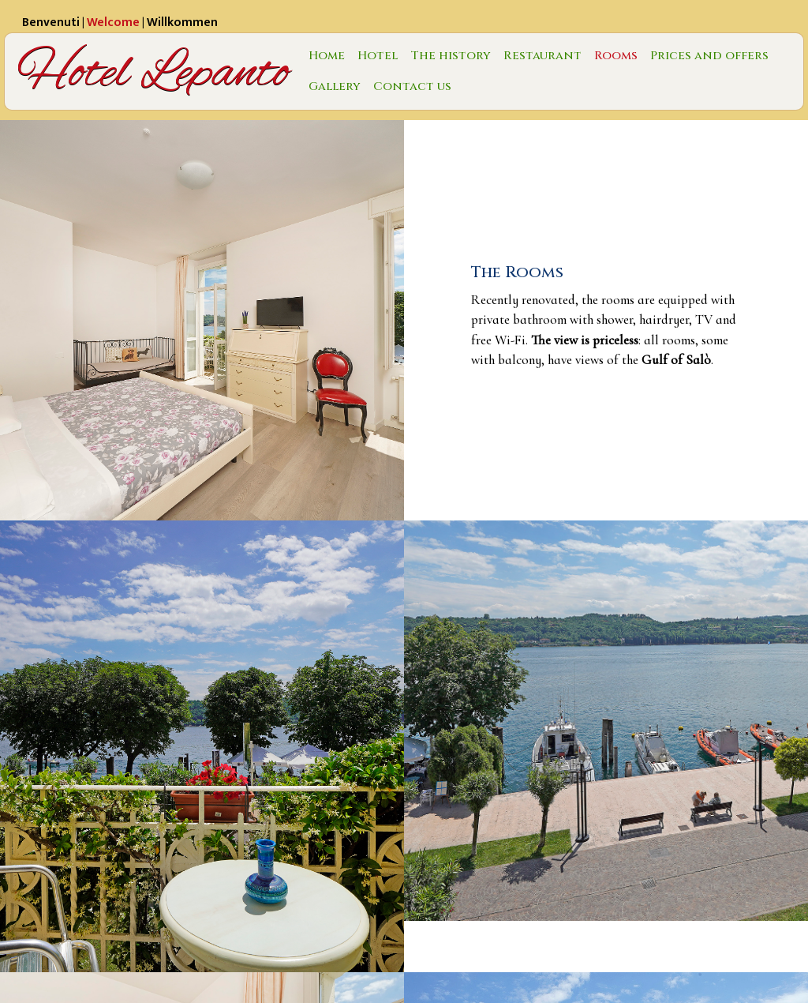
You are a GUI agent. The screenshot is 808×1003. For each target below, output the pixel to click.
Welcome (113, 22)
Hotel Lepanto (153, 71)
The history (450, 55)
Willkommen (182, 22)
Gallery (335, 86)
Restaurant (542, 55)
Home (327, 55)
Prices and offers (709, 55)
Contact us (412, 86)
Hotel (377, 55)
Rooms (616, 55)
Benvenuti (51, 22)
